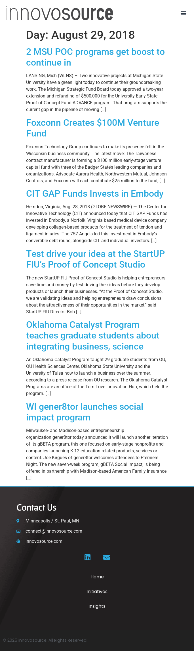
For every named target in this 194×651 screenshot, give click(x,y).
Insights (97, 606)
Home (97, 577)
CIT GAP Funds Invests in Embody (95, 193)
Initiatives (97, 591)
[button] (183, 13)
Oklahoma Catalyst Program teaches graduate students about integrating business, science (92, 335)
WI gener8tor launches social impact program (84, 412)
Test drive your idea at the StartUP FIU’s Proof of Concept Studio (95, 259)
